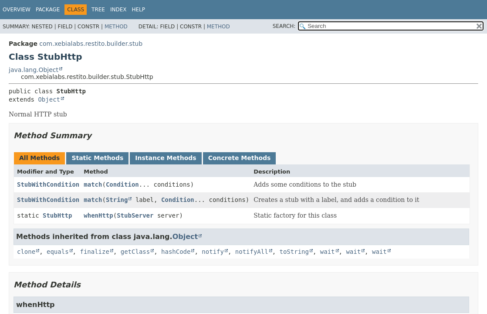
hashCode (175, 251)
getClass (135, 251)
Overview (16, 10)
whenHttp (98, 215)
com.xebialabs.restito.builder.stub (90, 43)
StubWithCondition (48, 184)
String (117, 199)
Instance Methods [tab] (165, 157)
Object (49, 99)
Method (116, 27)
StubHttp (57, 215)
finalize (94, 251)
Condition (122, 184)
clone (26, 251)
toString (294, 251)
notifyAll (251, 251)
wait (327, 251)
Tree (98, 10)
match (93, 184)
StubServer (135, 215)
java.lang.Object (33, 69)
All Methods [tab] (39, 157)
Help (138, 10)
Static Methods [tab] (97, 157)
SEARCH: (284, 26)
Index (118, 10)
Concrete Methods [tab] (239, 157)
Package (48, 10)
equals (58, 251)
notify (213, 251)
